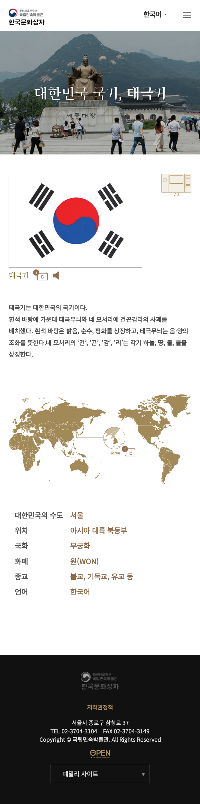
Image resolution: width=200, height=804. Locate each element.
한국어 (152, 14)
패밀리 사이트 (80, 773)
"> (114, 438)
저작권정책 (100, 707)
